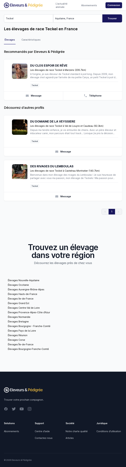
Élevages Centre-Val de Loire (24, 307)
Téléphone (93, 95)
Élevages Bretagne (18, 321)
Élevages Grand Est (18, 303)
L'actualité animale (61, 5)
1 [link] (111, 211)
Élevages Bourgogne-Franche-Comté (28, 349)
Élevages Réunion (17, 335)
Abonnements (89, 5)
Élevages (10, 39)
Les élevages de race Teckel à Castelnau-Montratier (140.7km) (65, 170)
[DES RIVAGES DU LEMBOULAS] (21, 176)
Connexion (113, 5)
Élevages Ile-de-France (20, 298)
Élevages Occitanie (18, 284)
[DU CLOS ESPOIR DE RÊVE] (21, 75)
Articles (70, 438)
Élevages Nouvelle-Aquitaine (23, 280)
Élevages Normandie (19, 317)
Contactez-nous (43, 438)
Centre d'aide (42, 431)
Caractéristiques (31, 39)
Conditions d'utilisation (108, 431)
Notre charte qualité (77, 431)
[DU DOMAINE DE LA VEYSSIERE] (21, 131)
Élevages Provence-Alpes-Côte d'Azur (29, 312)
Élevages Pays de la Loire (22, 330)
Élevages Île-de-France (20, 344)
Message (34, 95)
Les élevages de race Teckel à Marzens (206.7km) (58, 70)
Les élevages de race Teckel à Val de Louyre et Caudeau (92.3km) (67, 125)
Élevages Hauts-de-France (22, 294)
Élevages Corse (16, 339)
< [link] (105, 211)
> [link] (118, 211)
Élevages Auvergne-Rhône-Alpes (26, 289)
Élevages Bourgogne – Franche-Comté (29, 326)
